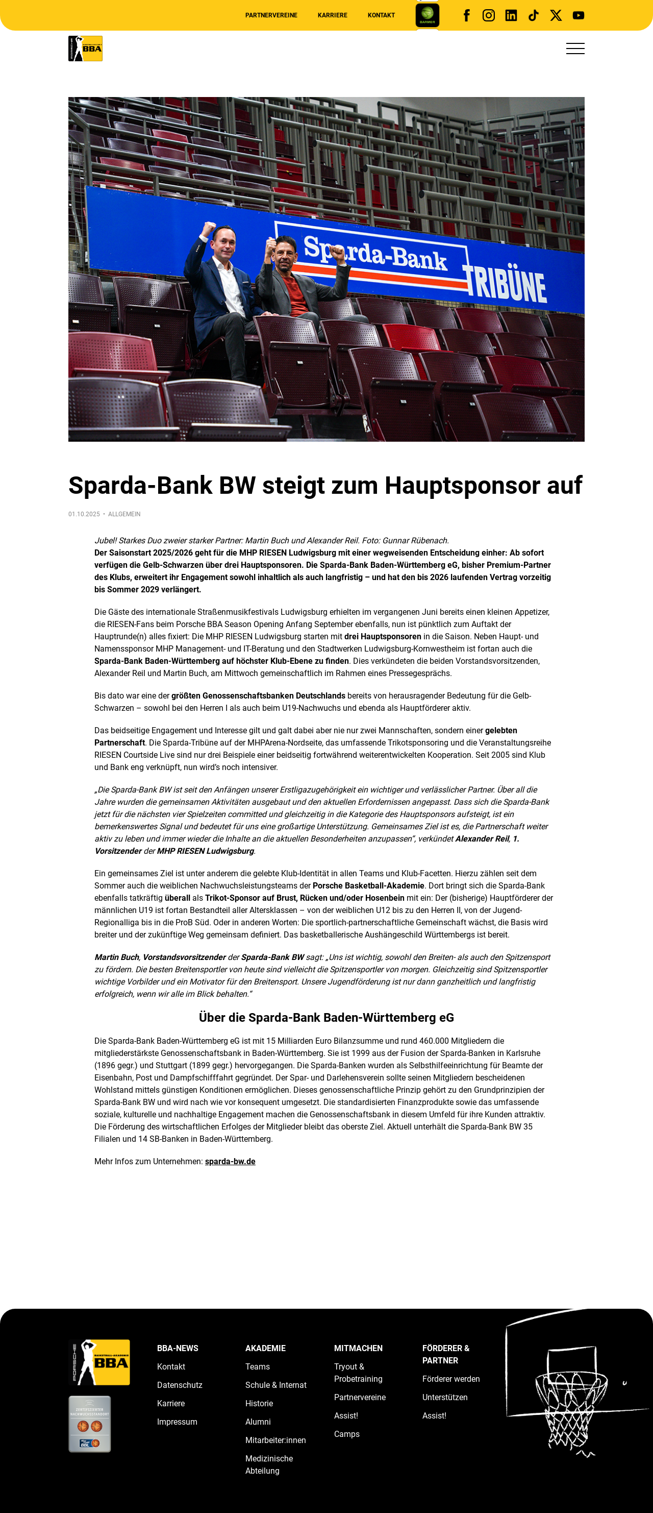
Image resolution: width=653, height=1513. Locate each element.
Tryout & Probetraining (358, 1373)
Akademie (265, 1348)
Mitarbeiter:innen (275, 1440)
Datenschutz (180, 1385)
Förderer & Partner (446, 1354)
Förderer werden (451, 1379)
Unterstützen (445, 1397)
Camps (347, 1434)
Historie (259, 1403)
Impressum (177, 1422)
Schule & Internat (276, 1385)
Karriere (332, 15)
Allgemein (124, 514)
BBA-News (177, 1348)
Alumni (258, 1422)
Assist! (346, 1416)
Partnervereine (271, 15)
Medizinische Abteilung (269, 1465)
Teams (257, 1367)
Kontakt (381, 15)
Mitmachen (358, 1348)
